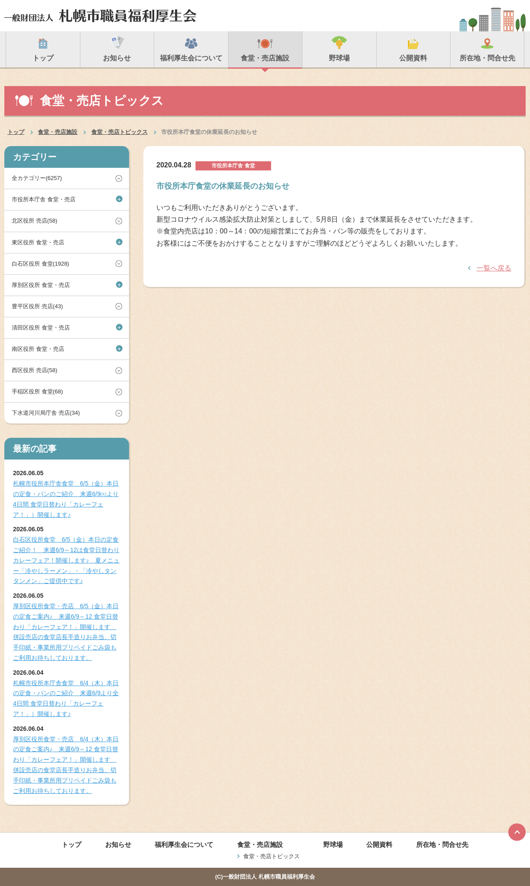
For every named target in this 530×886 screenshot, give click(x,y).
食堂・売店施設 (57, 132)
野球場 (333, 844)
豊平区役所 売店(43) (37, 306)
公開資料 (379, 844)
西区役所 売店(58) (34, 370)
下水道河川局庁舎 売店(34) (46, 413)
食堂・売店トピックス (119, 132)
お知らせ (118, 844)
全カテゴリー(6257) (37, 178)
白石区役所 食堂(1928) (40, 263)
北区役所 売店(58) (34, 220)
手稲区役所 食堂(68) (37, 391)
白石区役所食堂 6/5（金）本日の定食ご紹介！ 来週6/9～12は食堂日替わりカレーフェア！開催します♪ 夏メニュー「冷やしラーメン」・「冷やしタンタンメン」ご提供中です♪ (66, 560)
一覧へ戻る (494, 268)
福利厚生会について (184, 844)
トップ (15, 132)
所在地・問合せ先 (442, 844)
